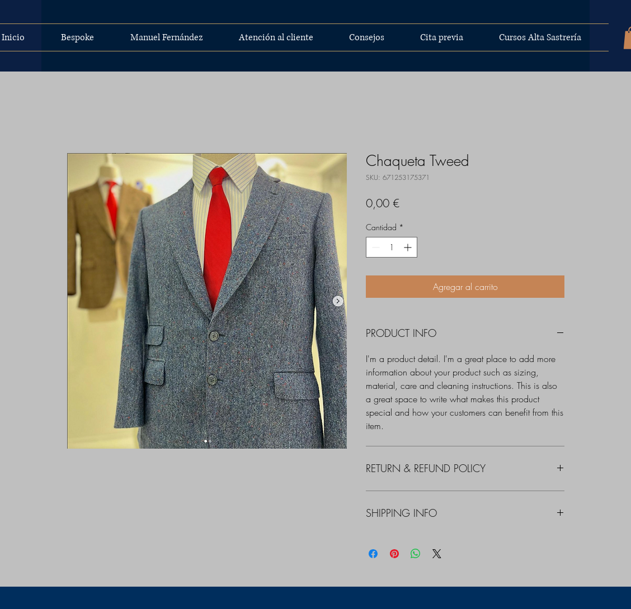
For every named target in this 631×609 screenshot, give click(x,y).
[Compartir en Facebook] (373, 553)
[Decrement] (375, 247)
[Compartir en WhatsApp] (415, 553)
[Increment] (409, 247)
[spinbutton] (392, 247)
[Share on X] (437, 553)
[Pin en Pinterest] (394, 553)
